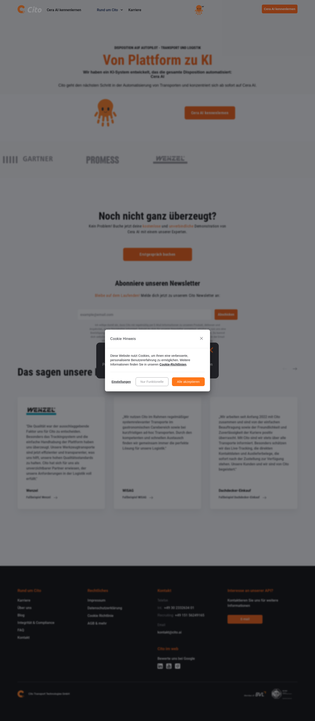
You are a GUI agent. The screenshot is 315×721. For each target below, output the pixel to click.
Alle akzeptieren (188, 381)
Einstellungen (121, 381)
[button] (201, 339)
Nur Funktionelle (152, 381)
